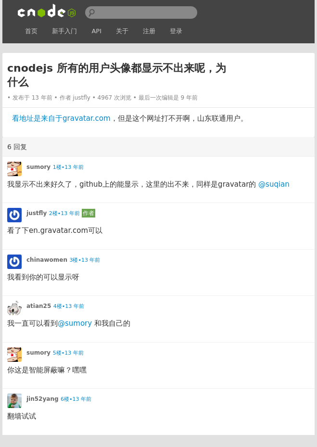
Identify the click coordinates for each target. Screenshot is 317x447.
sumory (38, 167)
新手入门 (64, 31)
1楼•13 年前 (68, 167)
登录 (176, 31)
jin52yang (42, 399)
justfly (81, 97)
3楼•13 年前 (84, 260)
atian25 (38, 306)
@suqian (274, 184)
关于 (122, 31)
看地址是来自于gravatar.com (61, 118)
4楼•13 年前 (68, 306)
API (96, 31)
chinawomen (46, 259)
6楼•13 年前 (76, 399)
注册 (149, 31)
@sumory (75, 323)
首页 (31, 31)
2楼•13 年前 (64, 213)
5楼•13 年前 (68, 353)
